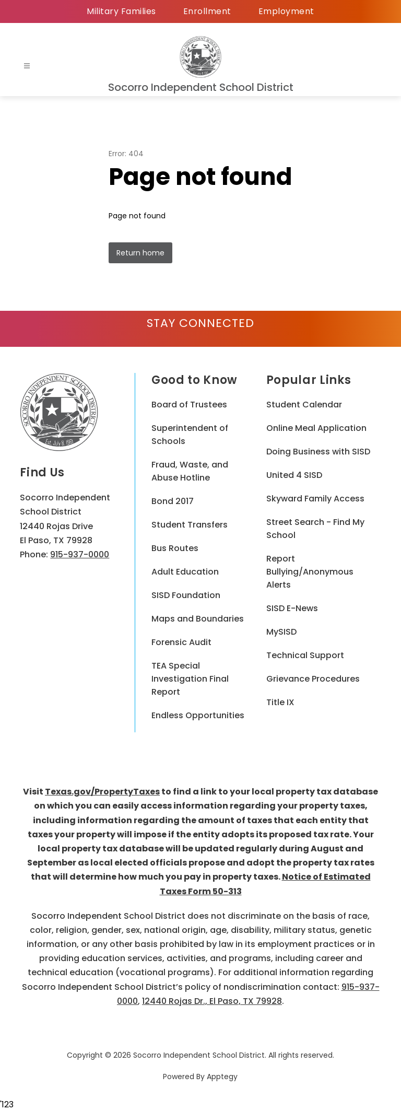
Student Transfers (189, 525)
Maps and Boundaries (197, 619)
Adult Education (185, 572)
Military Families (121, 11)
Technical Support (305, 655)
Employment (286, 11)
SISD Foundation (185, 595)
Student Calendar (304, 405)
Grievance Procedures (313, 679)
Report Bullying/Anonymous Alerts (309, 572)
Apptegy (222, 1076)
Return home (140, 253)
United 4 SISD (294, 475)
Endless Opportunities (197, 715)
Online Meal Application (316, 428)
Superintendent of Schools (189, 434)
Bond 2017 (172, 501)
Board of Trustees (189, 405)
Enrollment (207, 11)
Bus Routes (174, 548)
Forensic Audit (181, 642)
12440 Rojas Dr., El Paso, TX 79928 (212, 1001)
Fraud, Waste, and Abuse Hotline (189, 471)
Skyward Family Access (315, 499)
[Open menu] (27, 66)
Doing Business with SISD (318, 452)
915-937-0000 (79, 554)
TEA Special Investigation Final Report (190, 679)
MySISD (281, 632)
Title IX (280, 702)
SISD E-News (292, 608)
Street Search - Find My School (315, 528)
